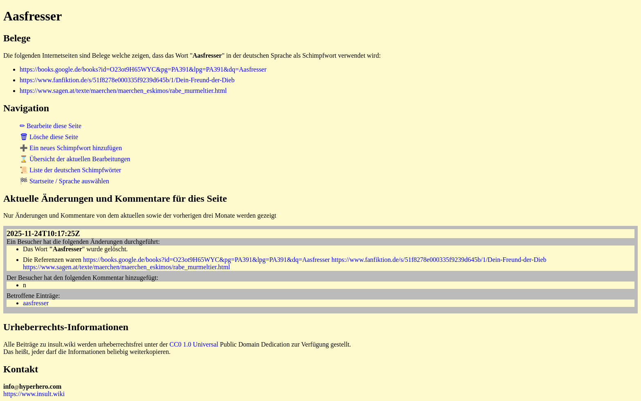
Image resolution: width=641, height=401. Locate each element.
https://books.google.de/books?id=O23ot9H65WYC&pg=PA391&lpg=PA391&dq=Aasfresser (143, 69)
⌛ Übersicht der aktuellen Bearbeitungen (75, 158)
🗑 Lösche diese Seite (49, 136)
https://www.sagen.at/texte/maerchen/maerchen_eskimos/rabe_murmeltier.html (123, 90)
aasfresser (36, 303)
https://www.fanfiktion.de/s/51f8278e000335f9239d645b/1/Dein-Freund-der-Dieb (127, 80)
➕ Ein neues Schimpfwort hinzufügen (71, 147)
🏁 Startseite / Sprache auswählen (64, 181)
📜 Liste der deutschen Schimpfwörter (70, 170)
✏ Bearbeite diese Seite (50, 125)
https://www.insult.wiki (34, 393)
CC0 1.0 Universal (194, 344)
